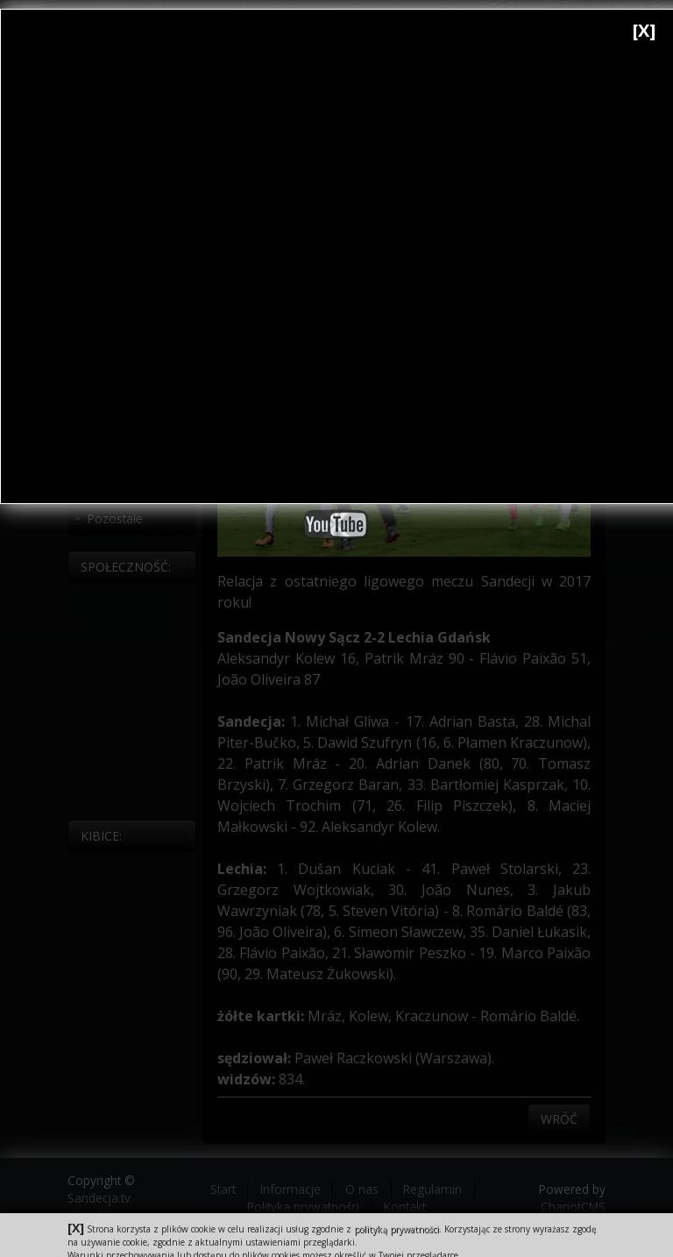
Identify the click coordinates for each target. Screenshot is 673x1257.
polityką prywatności (396, 1229)
